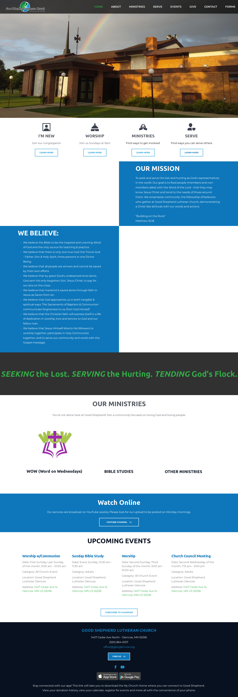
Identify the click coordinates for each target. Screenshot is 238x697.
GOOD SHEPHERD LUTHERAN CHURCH (119, 630)
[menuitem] (98, 7)
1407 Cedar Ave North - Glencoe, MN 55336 (119, 637)
